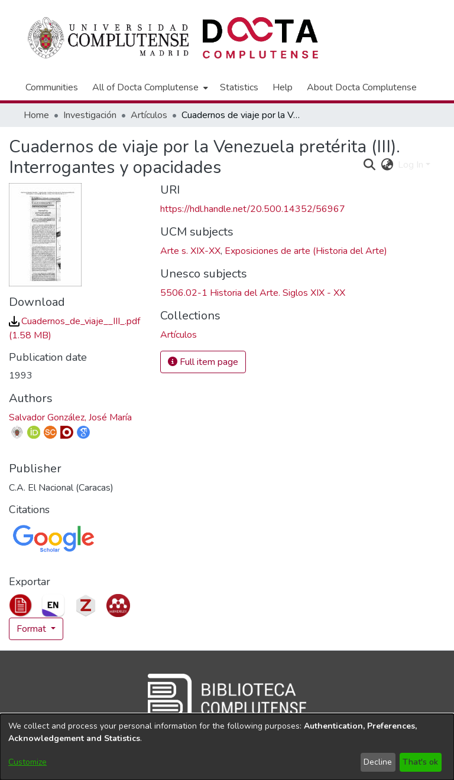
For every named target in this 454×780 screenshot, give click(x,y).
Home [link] (36, 115)
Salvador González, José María (70, 417)
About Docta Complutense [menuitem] (362, 87)
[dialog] (227, 747)
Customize (27, 762)
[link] (178, 334)
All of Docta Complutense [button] (145, 87)
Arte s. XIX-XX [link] (190, 250)
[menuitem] (149, 87)
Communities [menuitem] (51, 87)
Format (32, 628)
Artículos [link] (149, 115)
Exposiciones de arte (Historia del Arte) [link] (306, 250)
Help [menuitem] (283, 87)
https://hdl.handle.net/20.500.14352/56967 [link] (252, 209)
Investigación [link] (89, 115)
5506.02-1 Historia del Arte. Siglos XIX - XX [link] (252, 292)
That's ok (420, 762)
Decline (378, 762)
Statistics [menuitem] (239, 87)
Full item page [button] (203, 361)
